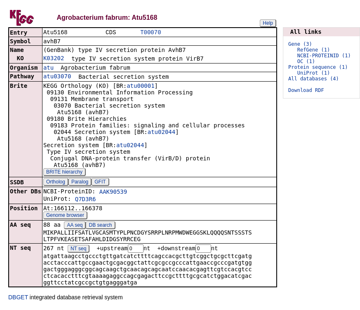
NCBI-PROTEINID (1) (324, 56)
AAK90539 (113, 192)
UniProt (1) (313, 73)
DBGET (18, 298)
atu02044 (161, 132)
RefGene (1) (313, 50)
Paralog (79, 183)
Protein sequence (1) (318, 67)
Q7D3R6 (85, 200)
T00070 (150, 33)
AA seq (74, 226)
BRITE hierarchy (64, 173)
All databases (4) (313, 79)
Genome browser (65, 216)
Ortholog (55, 183)
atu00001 (140, 86)
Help (268, 23)
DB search (100, 226)
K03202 (53, 59)
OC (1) (306, 61)
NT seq (78, 250)
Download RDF (306, 90)
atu (48, 68)
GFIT (100, 183)
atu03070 (57, 77)
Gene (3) (300, 44)
